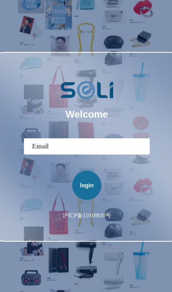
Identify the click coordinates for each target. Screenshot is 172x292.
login (86, 185)
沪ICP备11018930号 (86, 216)
